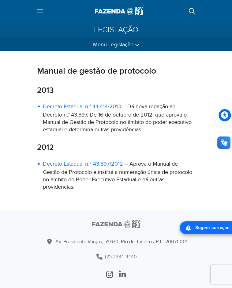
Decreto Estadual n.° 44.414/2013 (82, 106)
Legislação (116, 29)
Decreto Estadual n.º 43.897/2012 (83, 164)
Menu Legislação (116, 44)
